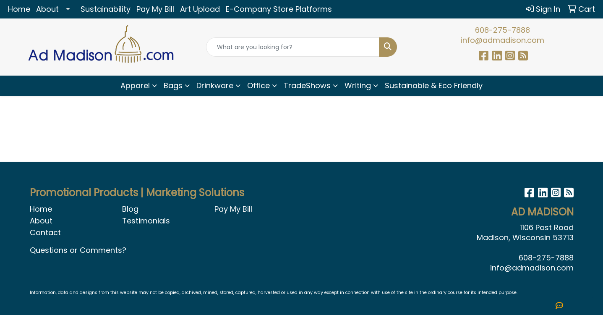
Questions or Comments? (78, 250)
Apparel (135, 85)
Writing (358, 85)
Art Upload (200, 9)
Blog (130, 209)
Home (19, 9)
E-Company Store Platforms (279, 9)
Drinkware (214, 85)
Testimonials (146, 220)
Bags (173, 85)
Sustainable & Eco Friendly (434, 85)
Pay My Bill (155, 9)
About (47, 9)
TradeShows (307, 85)
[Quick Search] (292, 47)
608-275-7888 (502, 30)
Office (258, 85)
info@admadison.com (502, 40)
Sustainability (106, 9)
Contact (45, 232)
